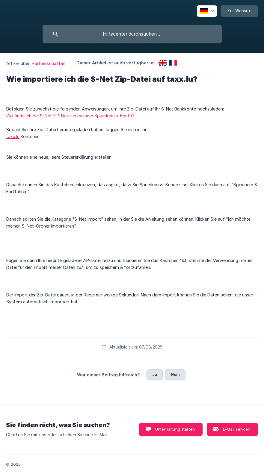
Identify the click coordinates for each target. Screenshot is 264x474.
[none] (207, 11)
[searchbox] (132, 34)
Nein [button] (175, 374)
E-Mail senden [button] (236, 429)
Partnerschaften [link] (48, 63)
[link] (163, 63)
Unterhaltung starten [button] (175, 429)
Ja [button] (154, 374)
